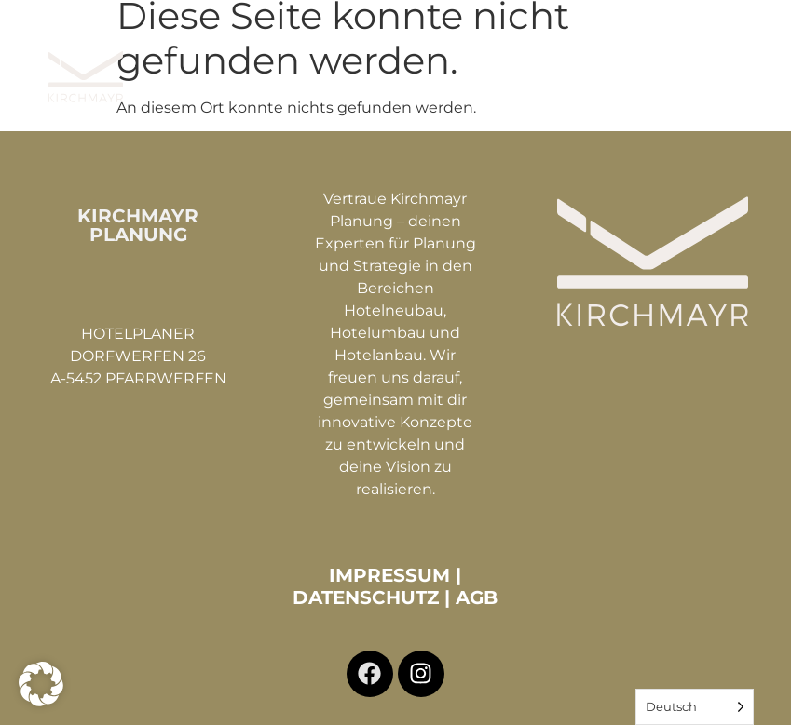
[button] (757, 62)
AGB (477, 596)
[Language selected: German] (694, 707)
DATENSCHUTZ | (374, 596)
